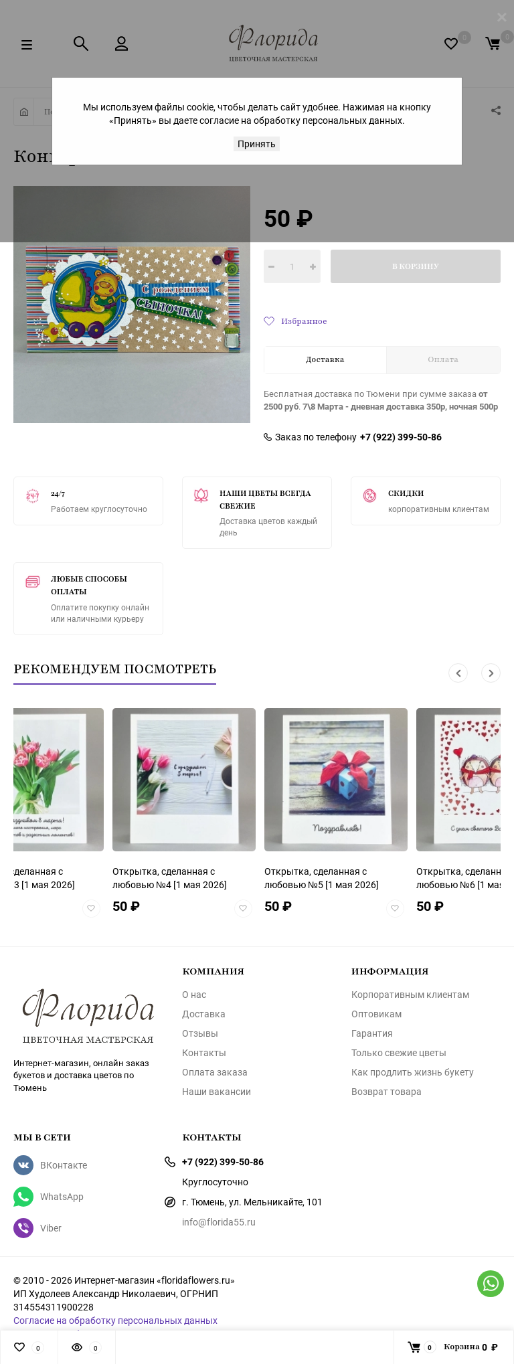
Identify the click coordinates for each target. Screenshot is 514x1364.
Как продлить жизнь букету (412, 1072)
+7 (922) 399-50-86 (401, 437)
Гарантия (372, 1033)
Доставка (204, 1014)
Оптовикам (376, 1014)
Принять (257, 143)
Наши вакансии (216, 1091)
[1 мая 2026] (169, 877)
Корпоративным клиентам (410, 994)
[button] (458, 673)
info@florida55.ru (219, 1221)
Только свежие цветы (398, 1052)
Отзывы (200, 1033)
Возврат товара (386, 1091)
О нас (194, 994)
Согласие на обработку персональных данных (115, 1320)
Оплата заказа (215, 1072)
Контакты (204, 1052)
